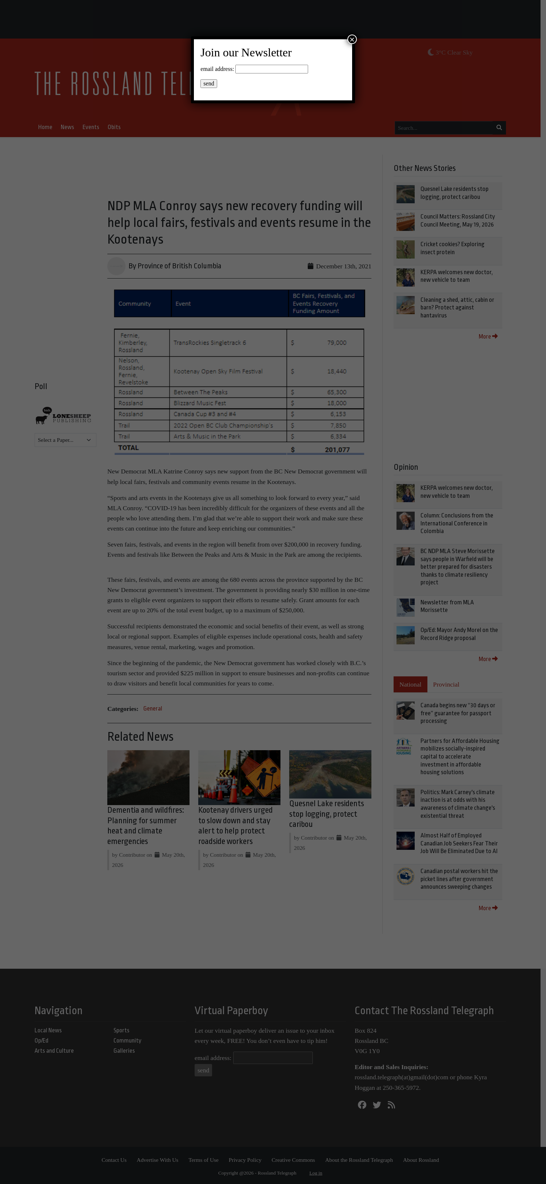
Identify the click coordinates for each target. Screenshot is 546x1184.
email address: (217, 69)
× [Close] (352, 39)
